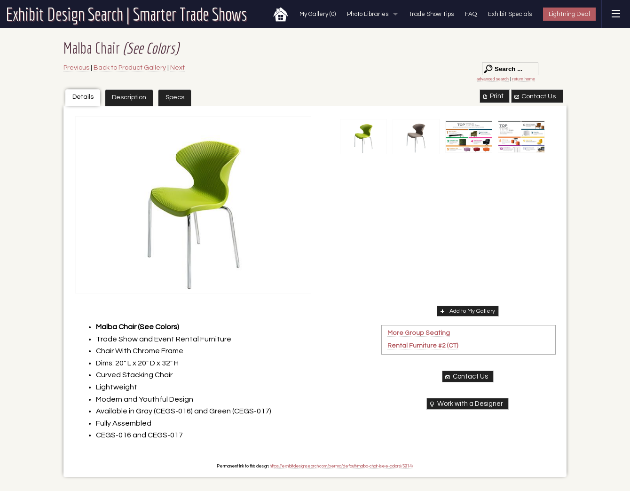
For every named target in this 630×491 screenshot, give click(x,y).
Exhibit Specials (510, 14)
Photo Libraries (367, 14)
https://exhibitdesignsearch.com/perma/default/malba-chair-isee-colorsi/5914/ (341, 466)
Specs (174, 97)
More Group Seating (418, 333)
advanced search (493, 79)
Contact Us (534, 96)
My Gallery (317, 14)
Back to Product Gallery (130, 67)
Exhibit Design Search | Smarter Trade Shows (126, 14)
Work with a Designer (465, 404)
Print (492, 96)
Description (129, 97)
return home (523, 79)
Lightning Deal (569, 14)
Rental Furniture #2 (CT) (422, 345)
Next (177, 67)
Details (83, 96)
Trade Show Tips (431, 14)
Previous (76, 67)
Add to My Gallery (467, 311)
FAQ (471, 14)
